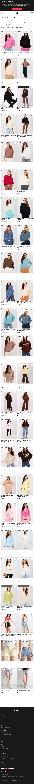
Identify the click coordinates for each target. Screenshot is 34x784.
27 (23, 698)
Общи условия (4, 732)
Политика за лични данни (6, 734)
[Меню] (2, 13)
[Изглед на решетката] (32, 24)
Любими (2, 746)
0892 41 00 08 (4, 755)
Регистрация (3, 743)
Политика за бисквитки (5, 736)
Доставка (3, 724)
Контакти (2, 722)
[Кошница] (32, 13)
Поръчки (3, 744)
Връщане (3, 725)
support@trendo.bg (4, 756)
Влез (2, 741)
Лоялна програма (4, 748)
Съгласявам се (17, 9)
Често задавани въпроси (6, 727)
